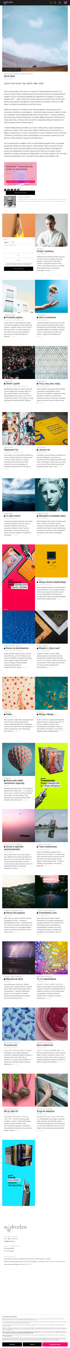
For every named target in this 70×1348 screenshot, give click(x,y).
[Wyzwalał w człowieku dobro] (51, 504)
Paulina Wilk (7, 991)
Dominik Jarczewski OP (10, 528)
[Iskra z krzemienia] (51, 305)
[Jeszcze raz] (51, 438)
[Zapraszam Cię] (18, 438)
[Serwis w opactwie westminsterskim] (18, 835)
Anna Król (6, 795)
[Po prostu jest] (18, 1033)
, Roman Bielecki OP (22, 395)
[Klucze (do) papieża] (18, 901)
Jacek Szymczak (41, 1057)
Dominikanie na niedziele (12, 73)
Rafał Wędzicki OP (42, 1123)
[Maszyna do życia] (18, 967)
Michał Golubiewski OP (43, 329)
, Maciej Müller (19, 660)
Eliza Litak (39, 726)
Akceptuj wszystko (55, 1344)
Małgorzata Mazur (42, 462)
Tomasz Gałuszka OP (9, 660)
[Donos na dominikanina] (18, 636)
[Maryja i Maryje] (51, 702)
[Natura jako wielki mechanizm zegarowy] (18, 768)
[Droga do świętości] (51, 1099)
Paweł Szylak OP (41, 991)
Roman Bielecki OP (42, 263)
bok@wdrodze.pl (9, 1241)
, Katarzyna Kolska (19, 462)
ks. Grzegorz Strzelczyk (10, 395)
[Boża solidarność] (51, 1033)
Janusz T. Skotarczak (42, 528)
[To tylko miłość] (18, 504)
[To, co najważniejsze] (51, 967)
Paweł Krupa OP (8, 925)
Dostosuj (12, 1344)
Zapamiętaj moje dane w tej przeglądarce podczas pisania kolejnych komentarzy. (19, 283)
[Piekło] (18, 702)
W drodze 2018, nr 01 (27, 73)
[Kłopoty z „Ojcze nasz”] (51, 636)
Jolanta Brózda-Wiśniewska (44, 594)
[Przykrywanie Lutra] (51, 901)
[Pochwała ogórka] (18, 305)
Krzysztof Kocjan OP (9, 1123)
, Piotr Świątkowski (19, 329)
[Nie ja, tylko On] (18, 1099)
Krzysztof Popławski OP (43, 395)
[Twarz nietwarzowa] (51, 835)
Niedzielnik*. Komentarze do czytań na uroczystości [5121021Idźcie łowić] (19, 167)
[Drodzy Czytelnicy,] (51, 239)
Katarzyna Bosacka (9, 329)
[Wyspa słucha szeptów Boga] (51, 570)
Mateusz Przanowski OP (43, 660)
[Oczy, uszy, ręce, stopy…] (51, 371)
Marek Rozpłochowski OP (11, 1057)
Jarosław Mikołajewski (43, 858)
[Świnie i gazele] (18, 371)
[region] (35, 1331)
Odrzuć (32, 1344)
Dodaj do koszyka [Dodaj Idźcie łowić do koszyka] (20, 193)
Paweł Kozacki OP (9, 462)
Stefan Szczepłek (8, 861)
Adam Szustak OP (9, 78)
